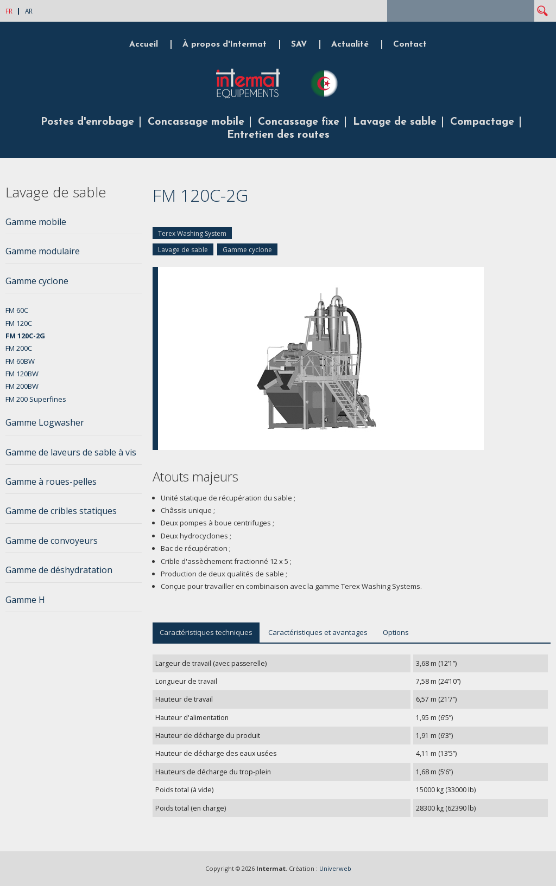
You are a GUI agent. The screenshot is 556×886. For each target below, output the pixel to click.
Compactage (482, 122)
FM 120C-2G (25, 336)
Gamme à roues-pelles (51, 481)
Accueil (143, 44)
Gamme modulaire (42, 251)
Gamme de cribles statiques (61, 511)
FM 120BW (22, 373)
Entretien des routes (278, 135)
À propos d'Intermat (224, 44)
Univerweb (335, 868)
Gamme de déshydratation (58, 570)
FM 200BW (22, 386)
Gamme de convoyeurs (51, 541)
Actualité (350, 44)
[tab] (73, 225)
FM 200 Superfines (35, 399)
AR (29, 11)
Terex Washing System (192, 233)
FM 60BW (20, 361)
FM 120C (18, 323)
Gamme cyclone (247, 249)
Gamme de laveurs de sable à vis (70, 452)
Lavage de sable (395, 122)
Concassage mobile (196, 122)
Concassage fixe (298, 122)
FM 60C (16, 310)
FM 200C (18, 348)
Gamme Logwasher (44, 422)
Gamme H (25, 600)
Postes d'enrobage (87, 122)
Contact (410, 44)
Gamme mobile (35, 222)
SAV (299, 44)
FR (8, 11)
